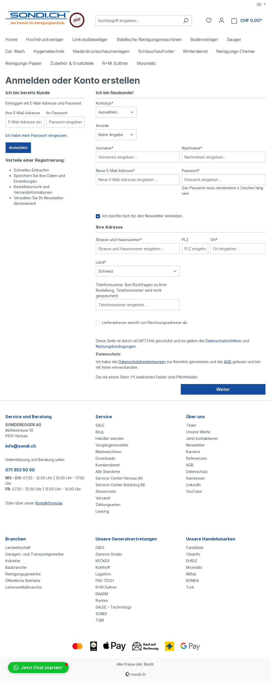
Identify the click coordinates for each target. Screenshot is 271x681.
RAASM (102, 594)
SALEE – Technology (114, 607)
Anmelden (18, 147)
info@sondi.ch (20, 446)
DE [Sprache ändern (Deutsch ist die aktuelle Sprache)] (260, 4)
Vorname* (104, 148)
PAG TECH (105, 580)
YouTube (194, 491)
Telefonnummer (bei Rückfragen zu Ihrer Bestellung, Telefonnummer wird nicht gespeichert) (131, 290)
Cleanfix (193, 554)
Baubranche (15, 567)
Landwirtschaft (17, 547)
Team (191, 425)
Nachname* (192, 148)
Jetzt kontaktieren (202, 438)
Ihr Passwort (56, 113)
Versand (103, 498)
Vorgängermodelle (112, 445)
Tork (190, 587)
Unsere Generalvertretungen (126, 539)
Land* (101, 262)
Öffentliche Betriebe (22, 580)
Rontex (102, 600)
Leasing (102, 511)
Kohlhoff (103, 567)
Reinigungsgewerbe (23, 574)
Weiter (223, 389)
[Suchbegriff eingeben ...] (137, 20)
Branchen (15, 539)
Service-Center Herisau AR (119, 478)
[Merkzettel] (208, 20)
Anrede (102, 125)
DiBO (100, 547)
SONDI (101, 613)
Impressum (195, 478)
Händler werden (110, 438)
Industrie (12, 560)
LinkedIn (193, 484)
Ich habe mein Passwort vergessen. (36, 135)
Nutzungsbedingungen (116, 346)
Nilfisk (191, 574)
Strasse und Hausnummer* (119, 239)
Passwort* (191, 170)
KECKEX (103, 560)
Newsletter (195, 445)
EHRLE (191, 560)
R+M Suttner (106, 587)
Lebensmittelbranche (23, 587)
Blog (99, 432)
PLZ (185, 239)
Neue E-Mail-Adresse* (115, 170)
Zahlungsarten (108, 504)
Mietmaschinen (108, 451)
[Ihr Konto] (221, 20)
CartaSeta (194, 547)
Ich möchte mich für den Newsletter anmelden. (142, 216)
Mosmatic (194, 567)
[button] (38, 667)
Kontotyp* (104, 103)
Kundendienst (108, 465)
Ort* (214, 239)
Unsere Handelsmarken (210, 539)
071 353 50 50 (20, 469)
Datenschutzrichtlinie (223, 341)
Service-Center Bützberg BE (120, 484)
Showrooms (106, 491)
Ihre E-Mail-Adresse (23, 113)
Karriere (193, 451)
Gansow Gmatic (109, 554)
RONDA (192, 580)
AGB (227, 361)
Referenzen (196, 458)
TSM (100, 620)
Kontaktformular (48, 503)
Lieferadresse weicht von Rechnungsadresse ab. (145, 322)
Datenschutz (197, 471)
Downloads (105, 458)
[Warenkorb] (247, 20)
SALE (100, 425)
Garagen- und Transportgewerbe (34, 554)
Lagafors (103, 574)
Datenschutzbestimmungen (142, 361)
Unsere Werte (198, 432)
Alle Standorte (108, 471)
